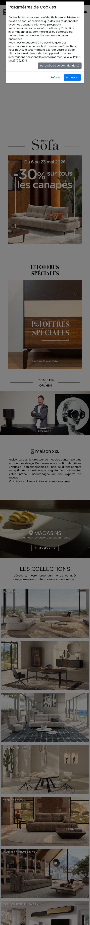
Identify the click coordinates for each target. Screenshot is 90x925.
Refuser (55, 77)
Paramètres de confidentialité (59, 66)
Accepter (72, 77)
